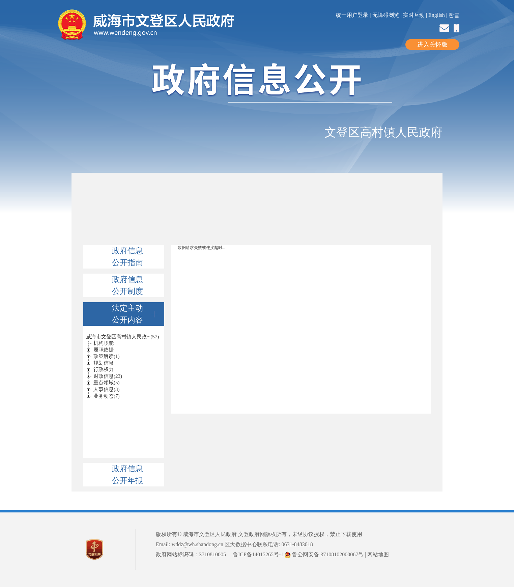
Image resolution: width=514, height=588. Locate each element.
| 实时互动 (413, 15)
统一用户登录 (353, 15)
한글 (454, 15)
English (436, 15)
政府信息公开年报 (127, 475)
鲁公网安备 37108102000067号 (324, 554)
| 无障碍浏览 (385, 15)
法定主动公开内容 (135, 314)
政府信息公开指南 (127, 257)
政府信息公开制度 (127, 285)
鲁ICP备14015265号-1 (258, 554)
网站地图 (378, 554)
